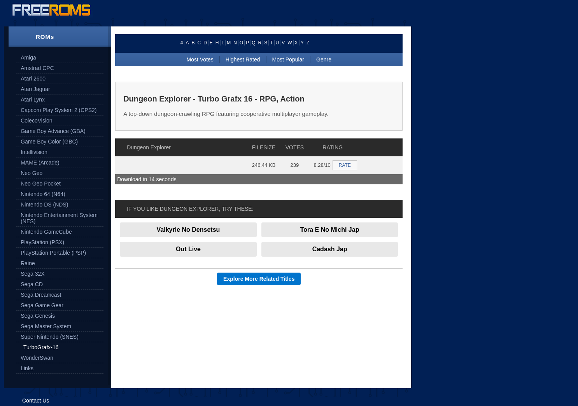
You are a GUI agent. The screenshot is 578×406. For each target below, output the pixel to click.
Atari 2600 (33, 78)
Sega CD (32, 284)
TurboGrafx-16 (41, 347)
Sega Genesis (38, 316)
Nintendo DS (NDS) (44, 204)
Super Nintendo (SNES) (50, 337)
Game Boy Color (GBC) (49, 141)
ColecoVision (36, 120)
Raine (28, 263)
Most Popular (288, 59)
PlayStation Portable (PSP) (53, 253)
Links (27, 368)
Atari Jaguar (35, 89)
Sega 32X (33, 274)
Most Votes (200, 59)
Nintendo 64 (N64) (43, 194)
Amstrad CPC (37, 68)
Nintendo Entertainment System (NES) (59, 218)
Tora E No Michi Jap (329, 229)
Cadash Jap (329, 249)
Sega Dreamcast (41, 295)
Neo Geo (31, 173)
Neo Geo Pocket (41, 183)
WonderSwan (37, 358)
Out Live (188, 249)
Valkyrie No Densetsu (188, 229)
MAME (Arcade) (40, 162)
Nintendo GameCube (46, 232)
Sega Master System (46, 326)
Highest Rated (243, 59)
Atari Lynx (33, 99)
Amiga (28, 57)
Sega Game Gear (42, 305)
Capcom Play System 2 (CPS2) (58, 110)
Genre (323, 59)
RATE (345, 165)
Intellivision (34, 152)
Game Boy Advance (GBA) (53, 131)
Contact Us (35, 400)
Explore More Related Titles (258, 279)
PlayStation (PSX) (42, 242)
